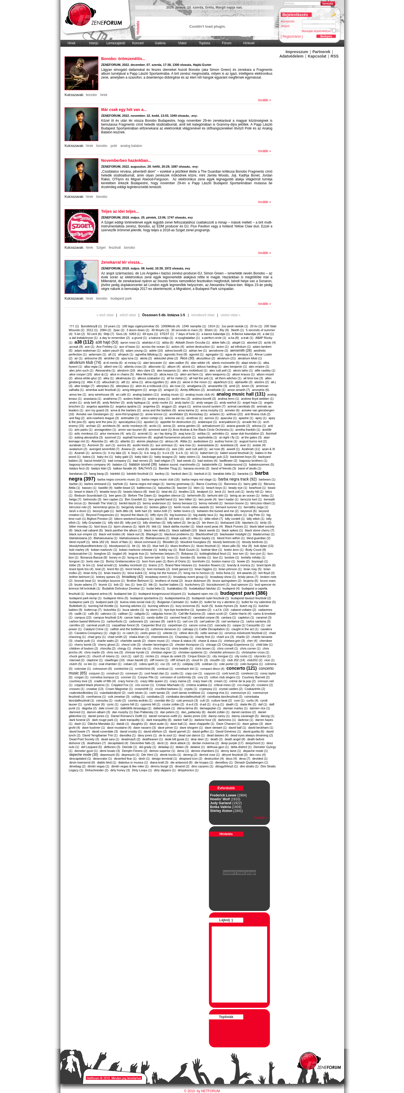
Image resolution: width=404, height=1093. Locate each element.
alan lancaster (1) (155, 362)
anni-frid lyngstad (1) (129, 414)
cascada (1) (223, 625)
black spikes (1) (232, 530)
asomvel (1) (113, 437)
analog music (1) (172, 394)
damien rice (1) (260, 708)
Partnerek (322, 52)
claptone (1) (94, 660)
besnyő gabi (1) (103, 511)
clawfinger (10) (115, 660)
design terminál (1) (164, 758)
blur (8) (247, 545)
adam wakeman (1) (88, 350)
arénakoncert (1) (213, 425)
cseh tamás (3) (159, 692)
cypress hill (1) (150, 704)
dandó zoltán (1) (219, 712)
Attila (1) (185, 441)
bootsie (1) (232, 557)
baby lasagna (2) (165, 456)
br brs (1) (89, 565)
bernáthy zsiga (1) (256, 507)
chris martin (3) (94, 652)
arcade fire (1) (251, 422)
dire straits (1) (249, 766)
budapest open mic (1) (203, 593)
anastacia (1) (92, 398)
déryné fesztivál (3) (234, 754)
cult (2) (204, 700)
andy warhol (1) (230, 402)
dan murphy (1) (122, 712)
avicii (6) (143, 449)
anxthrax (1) (194, 418)
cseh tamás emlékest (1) (188, 692)
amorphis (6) (260, 389)
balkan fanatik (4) (124, 468)
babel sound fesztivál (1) (236, 453)
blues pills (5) (231, 545)
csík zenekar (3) (118, 696)
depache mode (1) (255, 750)
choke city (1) (142, 648)
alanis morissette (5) (225, 362)
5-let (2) (80, 334)
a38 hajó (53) (107, 342)
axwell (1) (233, 449)
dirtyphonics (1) (188, 770)
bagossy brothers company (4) (90, 464)
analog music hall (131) (240, 394)
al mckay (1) (133, 362)
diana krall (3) (159, 762)
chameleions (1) (162, 636)
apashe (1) (246, 418)
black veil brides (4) (112, 534)
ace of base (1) (129, 346)
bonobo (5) (187, 557)
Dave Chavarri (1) (228, 723)
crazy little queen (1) (154, 681)
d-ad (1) (205, 704)
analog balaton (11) (146, 394)
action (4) (178, 346)
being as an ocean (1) (244, 495)
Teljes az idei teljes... (120, 211)
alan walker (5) (179, 362)
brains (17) (156, 565)
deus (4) (231, 758)
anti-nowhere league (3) (102, 418)
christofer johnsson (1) (224, 652)
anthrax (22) (234, 414)
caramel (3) (264, 617)
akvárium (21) (226, 358)
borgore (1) (76, 561)
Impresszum (296, 52)
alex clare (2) (146, 370)
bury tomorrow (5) (188, 605)
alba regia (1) (93, 366)
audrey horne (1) (226, 441)
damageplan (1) (210, 708)
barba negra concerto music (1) (118, 479)
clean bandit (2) (137, 660)
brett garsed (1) (182, 569)
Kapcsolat (317, 56)
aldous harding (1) (209, 366)
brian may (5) (253, 569)
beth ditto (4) (124, 511)
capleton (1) (246, 617)
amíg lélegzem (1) (134, 389)
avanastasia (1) (208, 445)
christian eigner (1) (163, 652)
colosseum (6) (102, 668)
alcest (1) (188, 366)
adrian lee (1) (198, 350)
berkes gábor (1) (161, 507)
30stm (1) (210, 330)
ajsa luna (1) (129, 358)
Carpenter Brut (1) (153, 625)
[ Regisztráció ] (292, 36)
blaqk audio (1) (181, 538)
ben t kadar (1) (229, 499)
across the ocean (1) (155, 346)
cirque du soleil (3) (173, 656)
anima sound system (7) (209, 406)
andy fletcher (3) (113, 402)
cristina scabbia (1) (199, 685)
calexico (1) (108, 613)
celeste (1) (170, 633)
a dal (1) (268, 334)
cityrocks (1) (262, 656)
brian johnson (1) (230, 569)
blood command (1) (147, 542)
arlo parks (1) (84, 429)
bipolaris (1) (250, 522)
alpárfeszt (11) (223, 382)
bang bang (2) (98, 473)
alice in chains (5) (122, 374)
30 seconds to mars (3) (187, 330)
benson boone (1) (236, 503)
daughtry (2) (139, 723)
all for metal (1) (177, 378)
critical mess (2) (224, 685)
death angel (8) (235, 739)
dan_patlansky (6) (193, 712)
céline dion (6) (188, 633)
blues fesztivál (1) (208, 545)
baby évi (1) (105, 456)
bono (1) (172, 557)
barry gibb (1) (253, 484)
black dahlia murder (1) (179, 526)
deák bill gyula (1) (177, 739)
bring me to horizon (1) (199, 573)
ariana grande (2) (238, 425)
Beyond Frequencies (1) (102, 514)
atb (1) (113, 441)
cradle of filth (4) (105, 681)
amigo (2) (155, 389)
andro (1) (75, 402)
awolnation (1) (160, 449)
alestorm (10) (126, 370)
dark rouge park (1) (105, 719)
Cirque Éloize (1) (199, 656)
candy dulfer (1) (157, 617)
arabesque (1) (207, 422)
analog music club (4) (200, 394)
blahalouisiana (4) (131, 538)
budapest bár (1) (125, 593)
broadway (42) (132, 577)
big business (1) (180, 514)
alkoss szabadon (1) (151, 378)
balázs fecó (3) (79, 468)
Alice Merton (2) (146, 374)
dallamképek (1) (164, 708)
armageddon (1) (105, 429)
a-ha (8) (233, 337)
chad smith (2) (117, 636)
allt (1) (125, 382)
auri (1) (110, 445)
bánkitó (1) (117, 473)
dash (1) (80, 723)
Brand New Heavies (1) (181, 565)
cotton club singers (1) (225, 677)
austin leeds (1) (143, 445)
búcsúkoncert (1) (218, 584)
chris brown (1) (205, 648)
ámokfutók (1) (216, 389)
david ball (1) (237, 727)
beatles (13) (187, 491)
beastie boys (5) (110, 491)
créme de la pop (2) (242, 681)
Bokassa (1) (189, 553)
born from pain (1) (154, 561)
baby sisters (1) (189, 456)
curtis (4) (252, 700)
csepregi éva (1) (218, 692)
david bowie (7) (79, 731)
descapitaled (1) (80, 758)
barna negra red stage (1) (147, 484)
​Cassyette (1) (255, 625)
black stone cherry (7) (259, 530)
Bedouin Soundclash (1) (91, 495)
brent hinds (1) (135, 569)
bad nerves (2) (143, 460)
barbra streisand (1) (97, 484)
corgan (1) (81, 677)
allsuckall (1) (110, 382)
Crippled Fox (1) (122, 685)
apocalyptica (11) (130, 422)
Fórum (227, 43)
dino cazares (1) (202, 766)
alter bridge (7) (84, 386)
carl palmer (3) (209, 621)
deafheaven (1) (152, 739)
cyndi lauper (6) (94, 704)
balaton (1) (119, 464)
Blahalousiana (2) (157, 538)
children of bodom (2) (83, 648)
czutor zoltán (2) (173, 704)
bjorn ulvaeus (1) (125, 526)
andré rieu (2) (181, 398)
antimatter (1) (130, 418)
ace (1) (89, 346)
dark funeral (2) (79, 719)
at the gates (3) (251, 437)
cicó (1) (126, 656)
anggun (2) (169, 406)
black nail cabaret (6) (89, 530)
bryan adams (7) (86, 584)
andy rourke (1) (162, 402)
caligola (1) (141, 613)
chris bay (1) (161, 648)
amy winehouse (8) (101, 394)
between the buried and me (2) (218, 511)
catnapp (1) (190, 629)
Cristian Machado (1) (170, 685)
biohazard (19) (230, 522)
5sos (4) (121, 334)
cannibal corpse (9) (206, 617)
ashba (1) (203, 433)
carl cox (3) (190, 621)
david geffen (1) (203, 731)
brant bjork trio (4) (81, 569)
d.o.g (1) (218, 704)
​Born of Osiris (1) (178, 561)
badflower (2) (228, 460)
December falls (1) (142, 743)
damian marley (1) (235, 708)
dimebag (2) (77, 766)
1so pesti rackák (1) (234, 326)
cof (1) (176, 664)
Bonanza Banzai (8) (93, 557)
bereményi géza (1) (106, 507)
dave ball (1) (178, 723)
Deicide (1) (129, 747)
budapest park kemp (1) (85, 598)
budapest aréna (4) (99, 593)
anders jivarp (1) (159, 398)
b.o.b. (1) (182, 453)
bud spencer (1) (242, 584)
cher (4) (252, 640)
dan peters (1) (169, 712)
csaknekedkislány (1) (83, 692)
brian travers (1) (115, 573)
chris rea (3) (115, 652)
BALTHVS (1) (148, 468)
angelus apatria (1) (128, 406)
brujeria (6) (250, 580)
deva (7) (244, 758)
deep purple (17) (232, 743)
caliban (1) (125, 613)
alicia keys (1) (168, 374)
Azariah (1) (82, 453)
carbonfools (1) (117, 621)
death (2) (216, 739)
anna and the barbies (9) (159, 410)
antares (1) (217, 414)
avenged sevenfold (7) (104, 449)
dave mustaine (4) (119, 727)
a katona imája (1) (161, 337)
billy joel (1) (133, 522)
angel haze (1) (252, 402)
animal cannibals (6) (241, 406)
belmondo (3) (92, 499)
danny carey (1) (218, 716)
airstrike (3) (111, 358)
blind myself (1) (79, 542)
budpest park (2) (107, 602)
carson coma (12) (201, 625)
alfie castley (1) (265, 370)
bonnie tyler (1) (155, 557)
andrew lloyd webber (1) (257, 398)
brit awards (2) (246, 573)
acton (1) (222, 346)
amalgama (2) (196, 386)
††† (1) (74, 326)
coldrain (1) (209, 664)
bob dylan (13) (263, 545)
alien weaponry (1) (217, 374)
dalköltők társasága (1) (136, 708)
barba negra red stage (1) (199, 479)
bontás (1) (204, 557)
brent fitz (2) (115, 569)
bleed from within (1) (231, 538)
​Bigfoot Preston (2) (99, 518)
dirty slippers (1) (165, 770)
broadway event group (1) (190, 576)
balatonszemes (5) (261, 464)
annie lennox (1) (156, 414)
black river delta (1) (157, 530)
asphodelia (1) (207, 437)
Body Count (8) (256, 549)
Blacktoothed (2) (207, 534)
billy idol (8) (116, 522)
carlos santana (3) (258, 621)
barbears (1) (267, 479)
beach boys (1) (216, 487)
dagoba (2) (89, 708)
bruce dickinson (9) (198, 580)
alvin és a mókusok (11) (152, 386)
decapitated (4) (118, 743)
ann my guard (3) (97, 410)
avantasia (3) (229, 445)
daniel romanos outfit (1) (165, 716)
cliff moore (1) (159, 660)
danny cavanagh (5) (245, 716)
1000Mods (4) (170, 326)
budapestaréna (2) (177, 598)
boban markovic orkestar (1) (138, 549)
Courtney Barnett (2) (256, 677)
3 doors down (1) (137, 330)
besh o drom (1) (80, 511)
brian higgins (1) (206, 569)
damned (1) (77, 712)
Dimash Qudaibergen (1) (251, 762)
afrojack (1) (125, 354)
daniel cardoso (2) (244, 712)
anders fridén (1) (135, 398)
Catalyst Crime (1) (96, 629)
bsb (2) (118, 584)
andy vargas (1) (207, 402)
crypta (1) (190, 688)
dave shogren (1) (191, 727)
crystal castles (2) (231, 688)
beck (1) (220, 491)
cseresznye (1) (241, 692)
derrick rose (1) (209, 754)
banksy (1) (162, 473)
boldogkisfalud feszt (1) (215, 553)
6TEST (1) (167, 334)
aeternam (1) (97, 354)
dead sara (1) (110, 739)
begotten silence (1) (171, 495)
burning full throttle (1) (103, 605)
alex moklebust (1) (194, 370)
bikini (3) (161, 518)
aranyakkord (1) (229, 422)
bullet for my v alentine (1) (222, 602)
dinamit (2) (182, 766)
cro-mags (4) (245, 685)
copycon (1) (212, 673)
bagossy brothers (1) (253, 460)
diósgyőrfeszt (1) (226, 766)
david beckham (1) (260, 727)
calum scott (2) (217, 613)
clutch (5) (75, 664)
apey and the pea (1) (102, 422)
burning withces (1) (161, 605)
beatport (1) (205, 491)
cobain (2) (130, 664)
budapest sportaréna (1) (146, 598)
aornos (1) (212, 418)
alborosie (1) (156, 366)
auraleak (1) (77, 445)
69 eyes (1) (150, 334)
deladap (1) (166, 747)
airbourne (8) (93, 358)
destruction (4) (214, 758)
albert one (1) (113, 366)
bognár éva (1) (139, 553)
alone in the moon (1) (197, 382)
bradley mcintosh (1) (133, 565)
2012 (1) (92, 330)
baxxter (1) (184, 487)
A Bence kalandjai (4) (246, 334)
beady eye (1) (238, 487)
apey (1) (260, 418)
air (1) (79, 358)
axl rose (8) (217, 449)
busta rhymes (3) (226, 605)
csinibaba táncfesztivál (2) (224, 696)
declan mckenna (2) (205, 743)
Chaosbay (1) (184, 636)
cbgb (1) (115, 633)
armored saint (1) (160, 429)
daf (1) (262, 704)
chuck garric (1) (79, 656)
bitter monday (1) (80, 526)
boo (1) (218, 557)
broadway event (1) (158, 576)
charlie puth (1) (85, 640)
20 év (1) (256, 326)
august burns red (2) (253, 441)
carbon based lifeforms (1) (87, 621)
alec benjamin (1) (235, 366)
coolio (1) (177, 673)
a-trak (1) (247, 337)
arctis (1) (155, 425)
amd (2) (234, 386)
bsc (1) (130, 584)
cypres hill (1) (130, 704)
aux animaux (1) (166, 445)
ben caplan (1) (113, 499)
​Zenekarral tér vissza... (122, 262)
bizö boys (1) (103, 526)
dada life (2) (248, 704)
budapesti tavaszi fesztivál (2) (251, 598)
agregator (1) (214, 354)
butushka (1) (112, 609)
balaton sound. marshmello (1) (179, 464)
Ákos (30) (187, 358)
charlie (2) (243, 636)
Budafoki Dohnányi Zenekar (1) (123, 588)
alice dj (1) (101, 374)
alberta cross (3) (135, 366)
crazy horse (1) (128, 681)
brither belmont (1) (81, 576)
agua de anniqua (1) (238, 354)
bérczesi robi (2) (80, 507)
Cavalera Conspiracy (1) (91, 633)
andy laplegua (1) (138, 402)
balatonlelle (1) (212, 464)
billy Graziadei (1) (94, 522)
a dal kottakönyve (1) (83, 337)
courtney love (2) (80, 681)
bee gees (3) (117, 495)
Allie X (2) (93, 382)
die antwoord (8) (181, 762)
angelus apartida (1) (100, 406)
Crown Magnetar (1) (119, 688)
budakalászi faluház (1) (205, 588)
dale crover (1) (108, 708)
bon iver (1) (241, 553)
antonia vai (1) (175, 418)
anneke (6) (232, 410)
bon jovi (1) (257, 553)
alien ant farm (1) (191, 374)
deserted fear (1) (125, 758)
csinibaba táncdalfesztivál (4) (185, 696)
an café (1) (123, 394)
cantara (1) (228, 617)
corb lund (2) (230, 673)
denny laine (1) (231, 750)
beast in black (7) (86, 491)
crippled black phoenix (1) (92, 685)
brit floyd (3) (267, 573)
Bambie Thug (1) (170, 468)
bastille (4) (105, 487)
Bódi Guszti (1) (189, 549)
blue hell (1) (160, 545)
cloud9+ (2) (217, 660)
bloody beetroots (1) (226, 542)
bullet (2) (197, 602)
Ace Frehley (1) (106, 346)
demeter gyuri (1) (86, 750)
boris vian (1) (95, 561)
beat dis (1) (169, 491)
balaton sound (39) (143, 464)
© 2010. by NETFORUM (202, 1091)
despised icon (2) (190, 758)
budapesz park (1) (81, 602)
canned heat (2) (180, 617)
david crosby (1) (131, 731)
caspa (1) (238, 625)
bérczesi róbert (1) (262, 503)
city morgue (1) (223, 656)
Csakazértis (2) (255, 688)
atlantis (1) (128, 441)
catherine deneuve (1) (166, 629)
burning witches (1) (133, 605)
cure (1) (239, 700)
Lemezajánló (115, 43)
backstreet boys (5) (243, 456)
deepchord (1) (255, 743)
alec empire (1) (259, 366)
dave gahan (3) (252, 723)
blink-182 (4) (100, 542)
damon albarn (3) (98, 712)
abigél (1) (238, 342)
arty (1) (131, 433)
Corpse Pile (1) (148, 677)
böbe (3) (75, 565)
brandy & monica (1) (241, 565)
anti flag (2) (77, 418)
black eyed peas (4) (209, 526)
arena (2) (169, 425)
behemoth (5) (196, 495)
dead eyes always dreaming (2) (252, 735)
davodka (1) (127, 735)
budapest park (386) (243, 593)
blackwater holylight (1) (235, 534)
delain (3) (182, 747)
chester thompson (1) (189, 644)
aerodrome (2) (218, 350)
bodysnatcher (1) (80, 553)
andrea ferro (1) (228, 398)
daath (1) (232, 704)
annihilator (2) (178, 414)
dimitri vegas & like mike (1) (130, 766)
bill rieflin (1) (194, 518)
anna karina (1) (188, 410)
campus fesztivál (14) (107, 617)
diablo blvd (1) (106, 762)
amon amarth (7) (238, 389)
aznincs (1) (98, 453)
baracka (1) (245, 473)
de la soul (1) (168, 735)
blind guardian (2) (258, 538)
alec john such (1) (81, 370)
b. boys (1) (135, 453)
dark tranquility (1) (132, 719)
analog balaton (131, 146)
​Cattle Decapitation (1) (214, 629)
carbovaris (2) (138, 621)
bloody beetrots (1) (255, 542)
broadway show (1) (223, 576)
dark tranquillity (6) (158, 719)
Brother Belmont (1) (140, 580)
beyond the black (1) (135, 514)
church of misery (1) (105, 656)
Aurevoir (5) (95, 445)
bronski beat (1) (85, 580)
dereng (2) (190, 754)
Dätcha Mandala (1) (101, 723)
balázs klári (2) (101, 468)
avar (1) (245, 445)
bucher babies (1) (171, 584)
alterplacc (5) (105, 386)
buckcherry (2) (194, 584)
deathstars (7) (96, 743)
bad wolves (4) (208, 460)
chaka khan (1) (139, 636)
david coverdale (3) (105, 731)
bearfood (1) (257, 487)
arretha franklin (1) (247, 429)
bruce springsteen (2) (227, 580)
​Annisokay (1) (198, 414)
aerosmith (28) (241, 350)
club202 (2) (254, 660)
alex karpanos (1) (168, 370)
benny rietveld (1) (211, 503)
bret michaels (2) (158, 569)
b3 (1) (194, 453)
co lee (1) (90, 664)
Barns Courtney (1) (209, 484)
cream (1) (220, 681)
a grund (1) (139, 337)
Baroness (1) (233, 484)
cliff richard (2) (180, 660)
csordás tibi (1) (164, 700)
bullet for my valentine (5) (259, 602)
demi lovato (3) (110, 750)
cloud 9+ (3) (200, 660)
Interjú (93, 43)
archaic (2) (93, 425)
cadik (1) (80, 613)
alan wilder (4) (200, 362)
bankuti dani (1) (181, 473)
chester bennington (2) (158, 644)
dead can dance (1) (191, 735)
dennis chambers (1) (205, 750)
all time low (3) (253, 378)
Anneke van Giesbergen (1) (95, 414)
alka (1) (108, 378)
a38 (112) (84, 342)
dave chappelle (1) (201, 723)
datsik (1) (122, 723)
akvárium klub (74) (85, 362)
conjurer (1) (96, 673)
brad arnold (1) (107, 565)
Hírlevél (249, 43)
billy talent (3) (176, 522)
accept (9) (76, 346)
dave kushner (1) (93, 727)
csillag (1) (138, 696)
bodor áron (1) (234, 549)
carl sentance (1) (232, 621)
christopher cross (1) (255, 652)
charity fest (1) (205, 636)
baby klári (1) (144, 456)
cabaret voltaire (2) (243, 609)
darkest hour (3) (205, 719)
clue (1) (269, 660)
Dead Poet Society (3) (84, 739)
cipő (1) (138, 656)
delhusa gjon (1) (218, 747)
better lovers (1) (184, 511)
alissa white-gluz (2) (88, 378)
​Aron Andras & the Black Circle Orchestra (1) (203, 429)
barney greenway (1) (180, 484)
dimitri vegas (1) (98, 766)
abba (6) (167, 342)
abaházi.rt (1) (151, 342)
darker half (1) (182, 719)
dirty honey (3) (120, 770)
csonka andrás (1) (140, 700)
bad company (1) (119, 460)
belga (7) (75, 499)
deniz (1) (183, 750)
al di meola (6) (113, 362)
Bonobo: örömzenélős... (123, 58)
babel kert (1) (209, 453)
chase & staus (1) (210, 640)
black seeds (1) (209, 530)
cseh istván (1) (137, 692)
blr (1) (136, 545)
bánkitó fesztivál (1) (140, 473)
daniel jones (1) (98, 716)
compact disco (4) (212, 668)
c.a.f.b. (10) (221, 609)
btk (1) (153, 584)
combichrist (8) (145, 668)
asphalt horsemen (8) (137, 437)
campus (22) (83, 617)
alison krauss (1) (243, 374)
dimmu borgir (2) (161, 766)
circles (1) (152, 656)
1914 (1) (213, 326)
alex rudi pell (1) (220, 370)
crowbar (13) (95, 688)
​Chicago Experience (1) (238, 644)
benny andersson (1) (157, 503)
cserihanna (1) (96, 696)
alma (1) (137, 382)
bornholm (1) (201, 561)
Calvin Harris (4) (240, 613)
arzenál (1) (145, 433)
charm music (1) (159, 640)
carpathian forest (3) (125, 625)
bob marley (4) (79, 549)
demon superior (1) (162, 750)
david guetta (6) (253, 731)
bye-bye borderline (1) (179, 609)
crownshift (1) (144, 688)
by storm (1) (154, 609)
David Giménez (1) (228, 731)
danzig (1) (267, 716)
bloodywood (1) (119, 545)
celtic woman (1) (211, 633)
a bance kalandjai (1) (215, 334)
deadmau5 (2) (130, 739)
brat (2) (100, 569)
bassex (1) (89, 487)
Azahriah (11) (251, 449)
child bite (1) (264, 644)
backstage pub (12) (215, 456)
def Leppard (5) (91, 747)
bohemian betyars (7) (164, 553)
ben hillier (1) (188, 499)
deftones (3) (112, 747)
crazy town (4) (202, 681)
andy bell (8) (92, 402)
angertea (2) (151, 406)
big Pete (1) (257, 514)
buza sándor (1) (133, 609)
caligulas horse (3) (163, 613)
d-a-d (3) (192, 704)
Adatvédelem (291, 56)
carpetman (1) (177, 625)
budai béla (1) (156, 588)
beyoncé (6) (249, 511)
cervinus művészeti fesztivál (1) (246, 633)
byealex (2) (203, 609)
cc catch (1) (130, 633)
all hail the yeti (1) (201, 378)
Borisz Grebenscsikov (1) (123, 561)
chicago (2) (213, 644)
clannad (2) (77, 660)
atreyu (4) (171, 441)
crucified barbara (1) (168, 688)
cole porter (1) (228, 664)
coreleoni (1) (249, 673)
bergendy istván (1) (134, 507)
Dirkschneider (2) (96, 770)
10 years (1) (112, 326)
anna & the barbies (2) (126, 410)
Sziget (100, 248)
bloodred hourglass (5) (195, 542)
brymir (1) (105, 584)
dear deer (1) (200, 739)
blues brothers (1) (183, 545)
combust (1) (165, 668)
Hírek (72, 43)
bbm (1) (199, 487)
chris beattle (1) (182, 648)
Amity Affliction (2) (192, 389)
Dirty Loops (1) (142, 770)
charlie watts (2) (108, 640)
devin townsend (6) (82, 762)
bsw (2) (142, 584)
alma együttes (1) (156, 382)
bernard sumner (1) (229, 507)
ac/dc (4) (270, 342)
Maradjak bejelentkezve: (321, 31)
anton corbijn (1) (152, 418)
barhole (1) (120, 484)
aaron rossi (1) (130, 342)
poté (114, 146)
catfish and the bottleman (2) (129, 629)
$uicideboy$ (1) (91, 326)
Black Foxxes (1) (236, 526)
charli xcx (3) (225, 636)
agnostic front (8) (175, 354)
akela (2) (146, 358)
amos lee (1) (77, 394)
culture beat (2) (221, 700)
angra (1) (184, 406)
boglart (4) (120, 553)
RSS (335, 56)
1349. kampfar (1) (194, 326)
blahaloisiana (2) (80, 538)
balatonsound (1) (235, 464)
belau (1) (267, 495)
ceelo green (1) (150, 633)
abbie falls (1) (221, 342)
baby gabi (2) (124, 456)
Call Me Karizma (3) (191, 613)
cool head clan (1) (156, 673)
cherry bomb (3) (85, 644)
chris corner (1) (250, 648)
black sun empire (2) (83, 534)
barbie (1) (75, 484)
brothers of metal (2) (169, 580)
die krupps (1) (204, 762)
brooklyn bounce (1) (111, 580)
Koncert (138, 43)
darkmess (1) (227, 719)
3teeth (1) (237, 330)
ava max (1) (187, 445)
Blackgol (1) (154, 534)
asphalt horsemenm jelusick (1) (175, 437)
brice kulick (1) (137, 573)
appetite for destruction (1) (178, 422)
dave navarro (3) (145, 727)
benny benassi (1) (185, 503)
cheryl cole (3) (130, 644)
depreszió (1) (130, 754)
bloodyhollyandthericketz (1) (88, 545)
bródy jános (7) (248, 576)
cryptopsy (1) (208, 688)
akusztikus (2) (205, 358)
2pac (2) (118, 330)
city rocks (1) (243, 656)
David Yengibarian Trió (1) (100, 735)
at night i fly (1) (229, 437)
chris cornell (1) (227, 648)
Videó (182, 43)
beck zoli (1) (236, 491)
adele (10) (156, 350)
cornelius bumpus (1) (104, 677)
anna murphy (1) (212, 410)
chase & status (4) (184, 640)
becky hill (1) (255, 491)
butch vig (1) (248, 605)
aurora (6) (124, 445)
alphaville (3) (243, 382)
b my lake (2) (117, 453)
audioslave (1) (203, 441)
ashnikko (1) (220, 433)
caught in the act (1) (244, 629)
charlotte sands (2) (133, 640)
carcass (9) (157, 621)
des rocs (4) (258, 754)
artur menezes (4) (112, 433)
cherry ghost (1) (108, 644)
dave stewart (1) (216, 727)
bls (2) (146, 545)
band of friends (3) (223, 468)
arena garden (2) (189, 425)
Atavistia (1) (99, 441)
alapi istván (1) (251, 362)
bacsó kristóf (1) (95, 460)
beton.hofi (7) (163, 511)
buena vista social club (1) (137, 602)
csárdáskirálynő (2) (113, 692)
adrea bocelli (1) (176, 350)
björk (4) (144, 526)
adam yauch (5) (113, 350)
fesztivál (115, 248)
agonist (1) (196, 354)
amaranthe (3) (217, 386)
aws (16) (177, 449)
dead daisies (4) (217, 735)
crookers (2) (265, 685)
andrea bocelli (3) (204, 398)
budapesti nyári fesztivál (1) (210, 598)
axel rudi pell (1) (196, 449)
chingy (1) (124, 648)
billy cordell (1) (235, 518)
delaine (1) (197, 747)
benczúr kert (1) (251, 499)
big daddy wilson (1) (233, 514)
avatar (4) (259, 445)
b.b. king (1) (152, 453)
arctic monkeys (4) (134, 425)
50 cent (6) (94, 334)
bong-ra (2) (134, 557)
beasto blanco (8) (135, 491)
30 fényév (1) (160, 330)
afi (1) (112, 354)
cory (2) (203, 677)
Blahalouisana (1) (105, 538)
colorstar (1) (83, 668)
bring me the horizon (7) (165, 573)
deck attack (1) (180, 743)
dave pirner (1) (168, 727)
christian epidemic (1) (193, 652)
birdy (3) (265, 522)
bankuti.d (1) (202, 473)
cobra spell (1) (148, 664)
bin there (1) (210, 522)
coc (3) (165, 664)
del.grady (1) (147, 747)
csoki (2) (120, 700)
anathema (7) (112, 398)
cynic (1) (113, 704)
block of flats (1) (121, 542)
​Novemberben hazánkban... (126, 160)
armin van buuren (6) (132, 429)
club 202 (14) (236, 660)
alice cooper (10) (80, 374)
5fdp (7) (109, 334)
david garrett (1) (180, 731)
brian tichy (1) (92, 573)
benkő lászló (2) (130, 503)
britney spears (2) (108, 576)
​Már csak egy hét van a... (124, 109)
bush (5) (207, 605)
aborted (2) (254, 342)
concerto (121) (241, 668)
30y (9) (224, 330)
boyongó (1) (260, 561)
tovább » (264, 100)
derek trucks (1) (170, 754)
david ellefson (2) (155, 731)
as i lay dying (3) (165, 433)
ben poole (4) (208, 499)
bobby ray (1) (168, 549)
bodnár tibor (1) (211, 549)
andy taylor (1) (184, 402)
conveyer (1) (134, 673)
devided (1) (259, 758)
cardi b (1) (174, 621)
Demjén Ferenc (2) (134, 750)
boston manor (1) (223, 561)
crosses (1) (76, 688)
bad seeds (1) (186, 460)
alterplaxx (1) (125, 386)
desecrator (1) (102, 758)
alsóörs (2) (261, 382)
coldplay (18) (191, 664)
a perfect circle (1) (214, 337)
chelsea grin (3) (234, 640)
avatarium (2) (78, 449)
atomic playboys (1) (150, 441)
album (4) (173, 366)
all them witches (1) (228, 378)
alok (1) (175, 382)
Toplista (204, 43)
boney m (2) (117, 557)
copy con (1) (193, 673)
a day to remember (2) (114, 337)
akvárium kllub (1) (250, 358)
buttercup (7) (92, 609)
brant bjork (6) (266, 565)
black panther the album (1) (123, 530)
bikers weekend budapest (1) (134, 518)
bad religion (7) (165, 460)
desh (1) (144, 758)
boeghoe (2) (102, 553)
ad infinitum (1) (241, 346)
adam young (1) (136, 350)
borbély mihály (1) (253, 557)
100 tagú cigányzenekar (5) (140, 326)
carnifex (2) (77, 625)
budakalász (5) (177, 588)
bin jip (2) (194, 522)
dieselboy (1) (224, 762)
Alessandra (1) (105, 370)
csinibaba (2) (155, 696)
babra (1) (89, 456)
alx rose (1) (177, 386)
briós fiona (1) (225, 573)
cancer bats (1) (134, 617)
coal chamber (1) (110, 664)
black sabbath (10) (184, 530)
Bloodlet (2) (170, 542)
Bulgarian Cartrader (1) (173, 602)
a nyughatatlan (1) (187, 337)
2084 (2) (105, 330)
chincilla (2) (108, 648)
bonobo (91, 95)
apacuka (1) (229, 418)
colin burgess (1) (251, 664)
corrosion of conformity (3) (178, 677)
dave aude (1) (159, 723)
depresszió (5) (109, 754)
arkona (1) (259, 425)
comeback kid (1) (186, 668)
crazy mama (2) (180, 681)
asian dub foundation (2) (247, 433)
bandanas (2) (78, 473)
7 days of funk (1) (188, 334)
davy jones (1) (147, 735)
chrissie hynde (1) (137, 652)
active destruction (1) (200, 346)
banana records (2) (196, 468)
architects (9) (111, 425)
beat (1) (154, 491)
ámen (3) (248, 386)
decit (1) (162, 743)
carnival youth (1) (98, 625)
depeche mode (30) (83, 755)
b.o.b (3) (168, 453)
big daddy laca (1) (205, 514)
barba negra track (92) (237, 479)
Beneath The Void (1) (102, 503)
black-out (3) (135, 534)
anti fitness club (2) (257, 414)
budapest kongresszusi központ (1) (162, 593)
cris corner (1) (144, 685)
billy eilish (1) (255, 518)
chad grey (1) (97, 636)
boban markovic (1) (104, 549)
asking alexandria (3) (89, 437)
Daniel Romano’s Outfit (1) (129, 716)
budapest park (121, 298)
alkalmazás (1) (125, 378)
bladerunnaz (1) (263, 534)
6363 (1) (134, 334)
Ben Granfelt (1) (136, 499)
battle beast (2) (124, 487)
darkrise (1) (245, 719)
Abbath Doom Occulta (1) (192, 342)
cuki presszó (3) (187, 700)
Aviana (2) (128, 449)
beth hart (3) (143, 511)
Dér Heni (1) (149, 754)
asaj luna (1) (186, 433)
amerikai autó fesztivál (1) (103, 389)
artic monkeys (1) (86, 433)
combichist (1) (123, 668)
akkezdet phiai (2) (166, 358)
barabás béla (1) (224, 473)
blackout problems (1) (179, 534)
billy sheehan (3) (154, 522)
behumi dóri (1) (218, 495)
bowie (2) (243, 561)
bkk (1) (156, 526)
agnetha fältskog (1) (148, 354)
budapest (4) (231, 588)
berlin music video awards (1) (194, 507)
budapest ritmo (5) (116, 598)
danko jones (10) (195, 716)
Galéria (160, 43)
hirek (103, 95)
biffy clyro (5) (159, 514)
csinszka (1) (104, 700)
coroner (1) (128, 677)
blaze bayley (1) (204, 538)
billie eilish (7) (213, 518)
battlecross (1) (146, 487)
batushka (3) (166, 487)
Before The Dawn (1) (142, 495)
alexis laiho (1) (243, 370)
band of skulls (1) (249, 468)
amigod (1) (171, 389)
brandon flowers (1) (212, 565)
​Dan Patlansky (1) (146, 712)
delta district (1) (241, 747)
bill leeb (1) (176, 518)
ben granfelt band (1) (163, 499)
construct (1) (114, 673)
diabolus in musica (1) (133, 762)
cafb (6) (93, 613)
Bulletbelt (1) (77, 605)
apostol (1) (151, 422)
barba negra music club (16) (161, 479)
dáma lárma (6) (187, 708)
